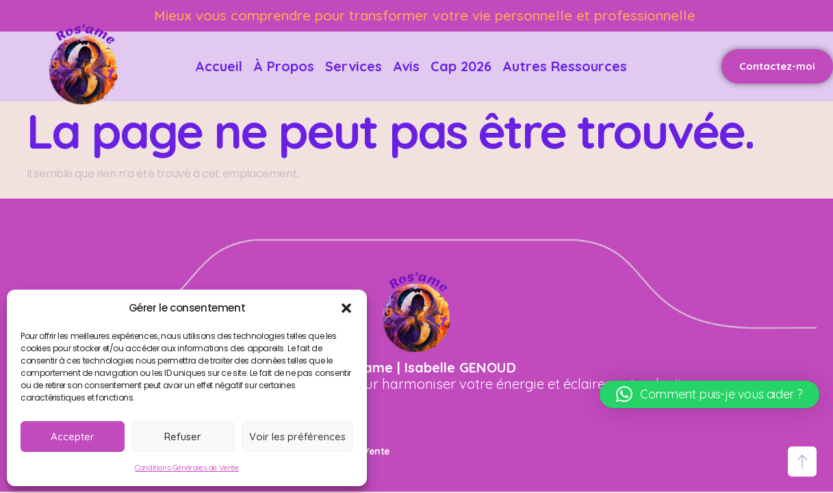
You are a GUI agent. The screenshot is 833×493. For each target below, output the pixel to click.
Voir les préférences (297, 436)
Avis (406, 66)
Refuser (182, 436)
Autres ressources (564, 66)
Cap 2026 (461, 66)
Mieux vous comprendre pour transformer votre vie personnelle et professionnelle (424, 15)
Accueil (218, 66)
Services (353, 66)
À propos (283, 66)
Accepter (72, 436)
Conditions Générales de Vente (186, 467)
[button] (346, 308)
